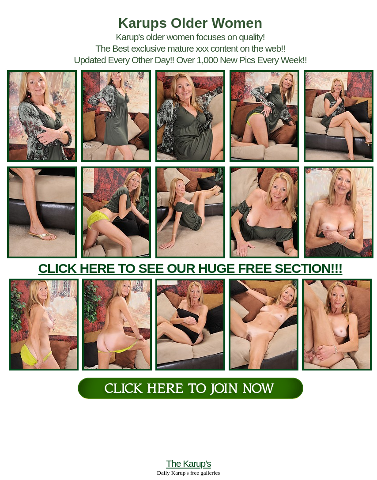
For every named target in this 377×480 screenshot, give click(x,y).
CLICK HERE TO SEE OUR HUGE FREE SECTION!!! (190, 268)
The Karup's (188, 463)
